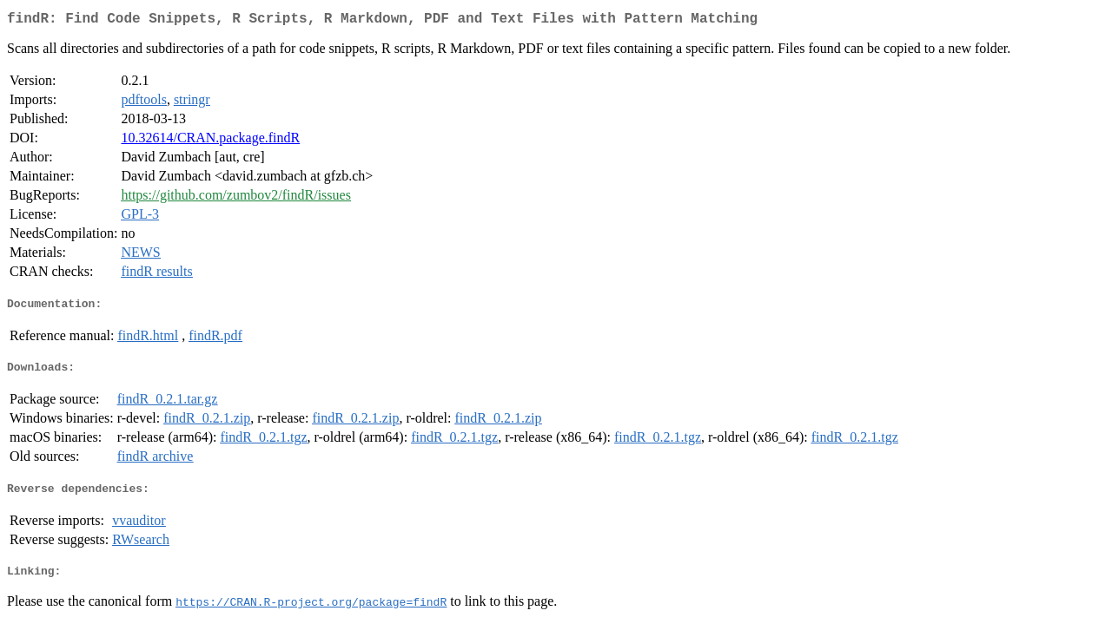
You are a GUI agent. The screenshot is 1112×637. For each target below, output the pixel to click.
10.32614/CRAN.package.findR (210, 141)
